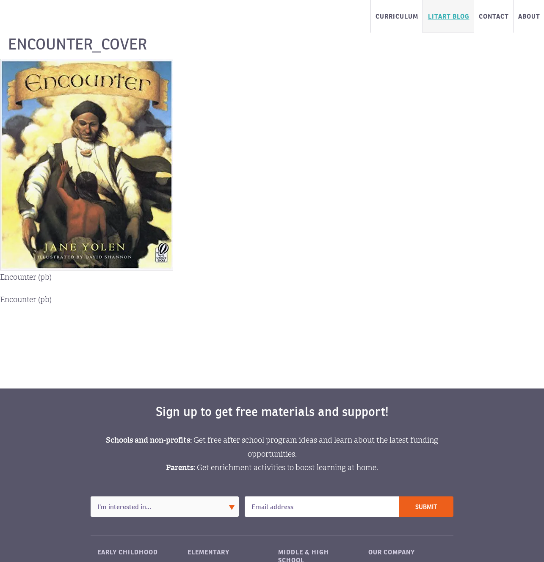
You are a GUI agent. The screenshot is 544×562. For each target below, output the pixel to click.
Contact (494, 16)
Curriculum (397, 16)
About (529, 16)
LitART (49, 16)
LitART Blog (448, 16)
